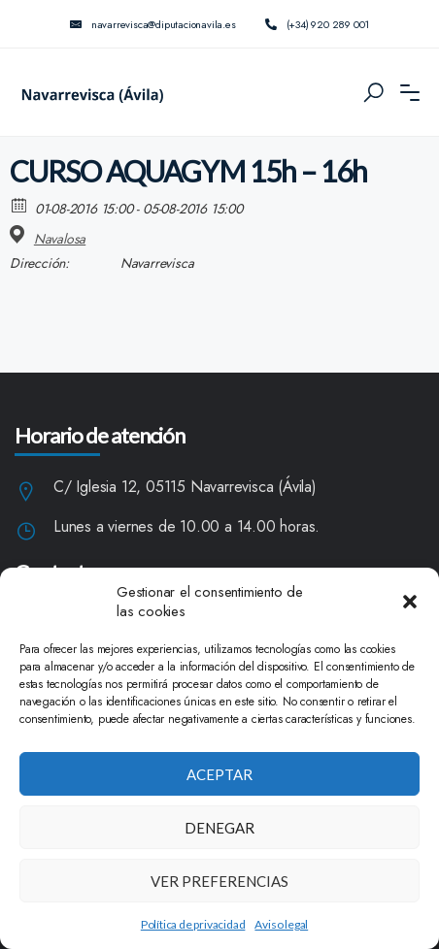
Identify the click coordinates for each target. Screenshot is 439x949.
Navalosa (59, 238)
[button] (410, 601)
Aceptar (219, 774)
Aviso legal (281, 924)
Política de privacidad (193, 924)
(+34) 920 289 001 (317, 24)
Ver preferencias (219, 881)
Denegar (219, 827)
